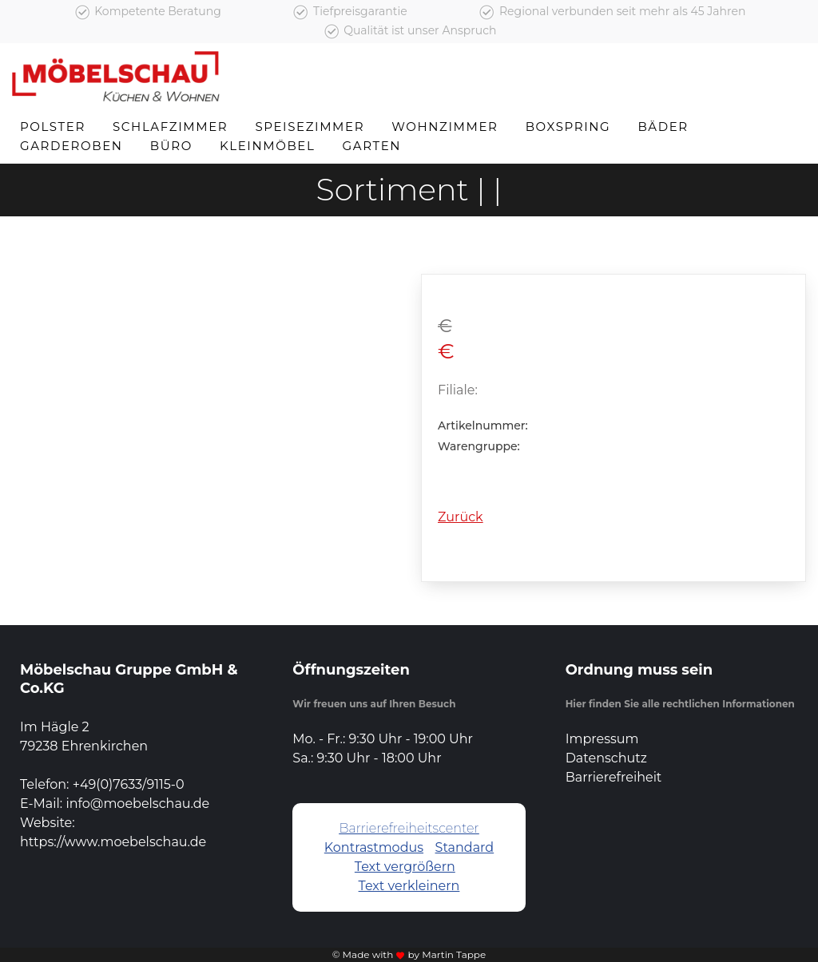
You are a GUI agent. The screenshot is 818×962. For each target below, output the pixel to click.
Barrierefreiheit (614, 777)
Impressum (602, 738)
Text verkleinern (409, 885)
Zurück (460, 517)
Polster (52, 127)
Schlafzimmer (170, 127)
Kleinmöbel (267, 146)
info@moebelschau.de (137, 803)
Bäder (662, 127)
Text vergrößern (405, 866)
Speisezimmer (309, 127)
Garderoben (71, 146)
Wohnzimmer (444, 127)
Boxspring (568, 127)
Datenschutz (606, 758)
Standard (464, 847)
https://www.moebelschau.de (113, 841)
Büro (171, 146)
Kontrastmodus (373, 847)
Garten (372, 146)
